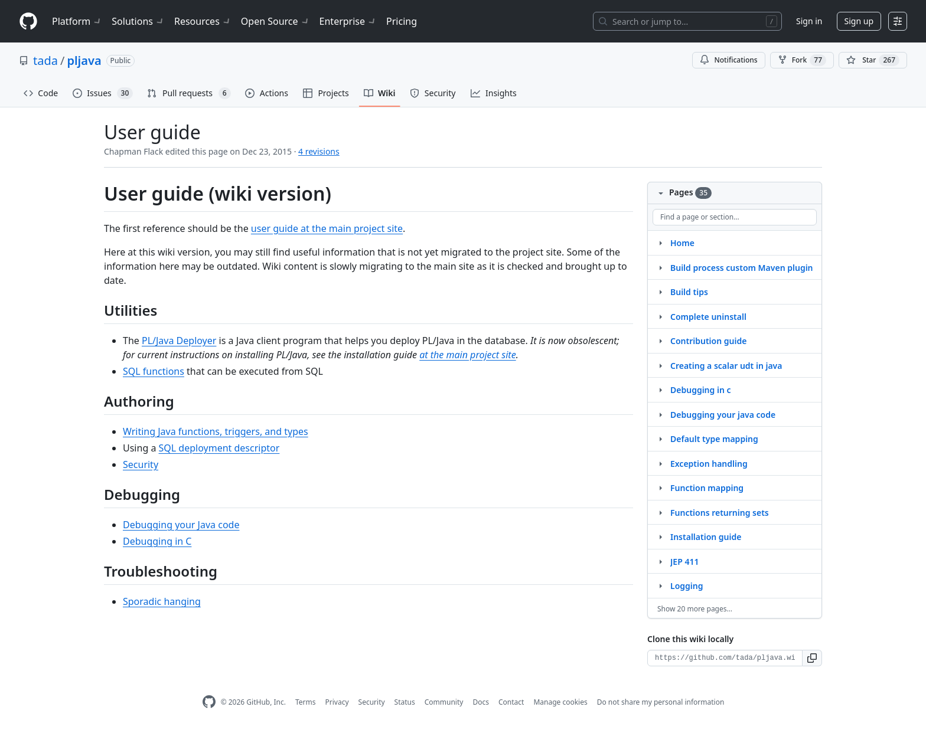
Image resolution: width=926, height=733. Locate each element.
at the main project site (467, 354)
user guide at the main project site (327, 228)
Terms (305, 702)
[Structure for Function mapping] (660, 487)
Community (444, 702)
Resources (202, 21)
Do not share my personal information (661, 702)
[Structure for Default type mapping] (660, 438)
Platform (77, 21)
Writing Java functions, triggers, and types (215, 431)
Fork (802, 60)
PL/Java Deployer (179, 340)
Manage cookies (560, 702)
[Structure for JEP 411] (660, 561)
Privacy (337, 702)
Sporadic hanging (162, 601)
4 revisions (319, 151)
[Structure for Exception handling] (660, 463)
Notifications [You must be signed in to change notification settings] (728, 60)
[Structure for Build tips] (660, 291)
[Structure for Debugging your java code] (660, 414)
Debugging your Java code (181, 524)
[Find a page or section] (735, 217)
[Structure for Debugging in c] (660, 389)
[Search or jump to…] (687, 21)
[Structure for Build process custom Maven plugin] (660, 267)
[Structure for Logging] (660, 585)
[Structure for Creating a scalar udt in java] (660, 365)
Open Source (275, 21)
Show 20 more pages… (694, 608)
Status (404, 702)
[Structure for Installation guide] (660, 536)
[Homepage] (28, 21)
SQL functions (153, 371)
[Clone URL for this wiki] (725, 658)
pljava (84, 60)
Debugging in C (157, 541)
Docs (480, 702)
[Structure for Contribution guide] (660, 340)
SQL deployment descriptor (219, 447)
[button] (812, 658)
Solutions (138, 21)
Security (140, 464)
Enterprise (348, 21)
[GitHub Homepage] (209, 702)
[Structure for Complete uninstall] (660, 316)
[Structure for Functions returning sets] (660, 512)
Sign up (859, 21)
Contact (511, 702)
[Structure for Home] (660, 242)
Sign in (809, 21)
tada (45, 60)
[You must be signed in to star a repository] (873, 60)
